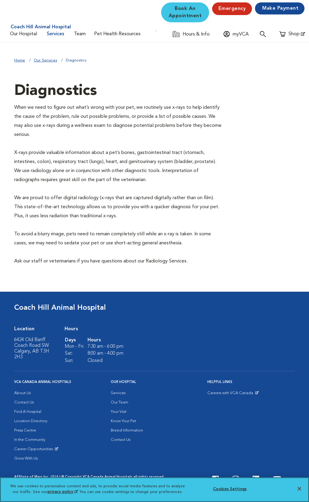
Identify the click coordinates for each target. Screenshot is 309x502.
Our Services (45, 60)
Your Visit (118, 412)
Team (80, 34)
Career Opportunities (34, 450)
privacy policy (62, 492)
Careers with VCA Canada (230, 394)
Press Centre (25, 430)
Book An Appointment (185, 12)
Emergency (232, 8)
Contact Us (24, 402)
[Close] (299, 488)
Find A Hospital (27, 412)
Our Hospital (23, 34)
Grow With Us (26, 458)
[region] (154, 489)
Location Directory (30, 421)
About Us (22, 393)
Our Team (119, 402)
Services (55, 34)
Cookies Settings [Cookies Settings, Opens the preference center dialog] (230, 489)
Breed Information (127, 430)
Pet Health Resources (117, 34)
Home (19, 60)
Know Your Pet (123, 421)
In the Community (29, 440)
